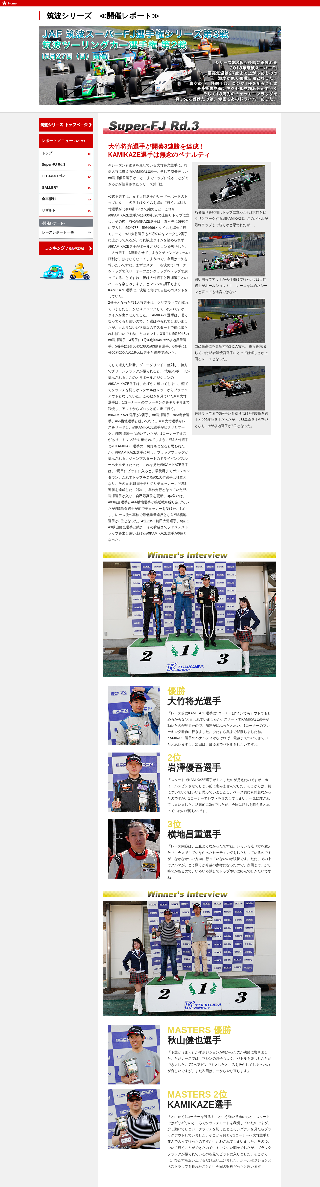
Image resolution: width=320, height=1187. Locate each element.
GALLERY (50, 187)
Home (12, 3)
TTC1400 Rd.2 (53, 176)
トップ (47, 153)
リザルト (49, 210)
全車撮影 (49, 199)
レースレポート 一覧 (58, 232)
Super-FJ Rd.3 (53, 164)
